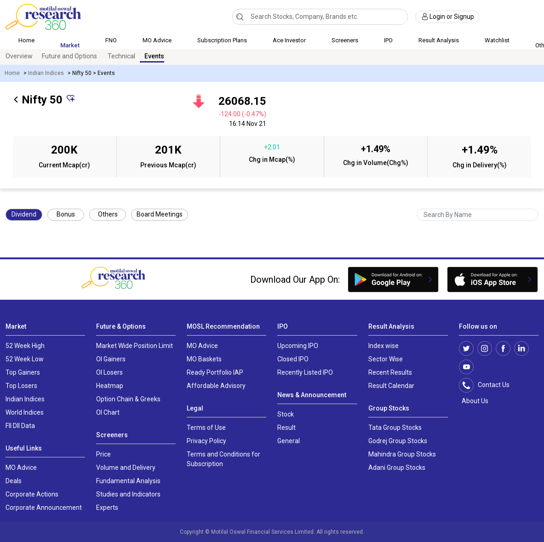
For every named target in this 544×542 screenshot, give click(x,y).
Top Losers (21, 385)
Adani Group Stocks (396, 467)
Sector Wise (385, 359)
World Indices (25, 412)
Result (286, 427)
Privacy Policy (206, 441)
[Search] (240, 16)
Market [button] (70, 45)
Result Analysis (438, 40)
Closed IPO (293, 359)
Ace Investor (289, 40)
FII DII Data (20, 425)
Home (26, 40)
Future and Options (69, 56)
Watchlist (497, 40)
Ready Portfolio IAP (215, 372)
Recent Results (390, 372)
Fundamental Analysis (128, 481)
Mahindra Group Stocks (402, 454)
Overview (19, 56)
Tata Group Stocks (395, 427)
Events (154, 56)
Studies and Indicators (128, 494)
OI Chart (108, 412)
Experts (107, 507)
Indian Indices (46, 73)
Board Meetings (160, 214)
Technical (121, 56)
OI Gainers (111, 359)
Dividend (23, 214)
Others (108, 214)
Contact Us (489, 385)
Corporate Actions (32, 494)
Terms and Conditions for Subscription (223, 459)
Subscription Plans (222, 40)
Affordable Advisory (216, 385)
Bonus (66, 214)
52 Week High (25, 345)
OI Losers (109, 372)
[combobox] (320, 17)
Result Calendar (391, 385)
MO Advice (157, 40)
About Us (473, 401)
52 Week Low (25, 359)
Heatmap (109, 385)
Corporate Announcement (44, 507)
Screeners (345, 40)
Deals (14, 481)
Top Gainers (23, 372)
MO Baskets (204, 359)
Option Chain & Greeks (128, 399)
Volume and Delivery (125, 467)
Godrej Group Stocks (397, 441)
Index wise (383, 345)
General (288, 441)
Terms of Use (206, 427)
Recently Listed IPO (305, 372)
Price (103, 454)
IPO (388, 40)
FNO (111, 40)
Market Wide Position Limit (134, 345)
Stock (285, 414)
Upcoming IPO (297, 345)
